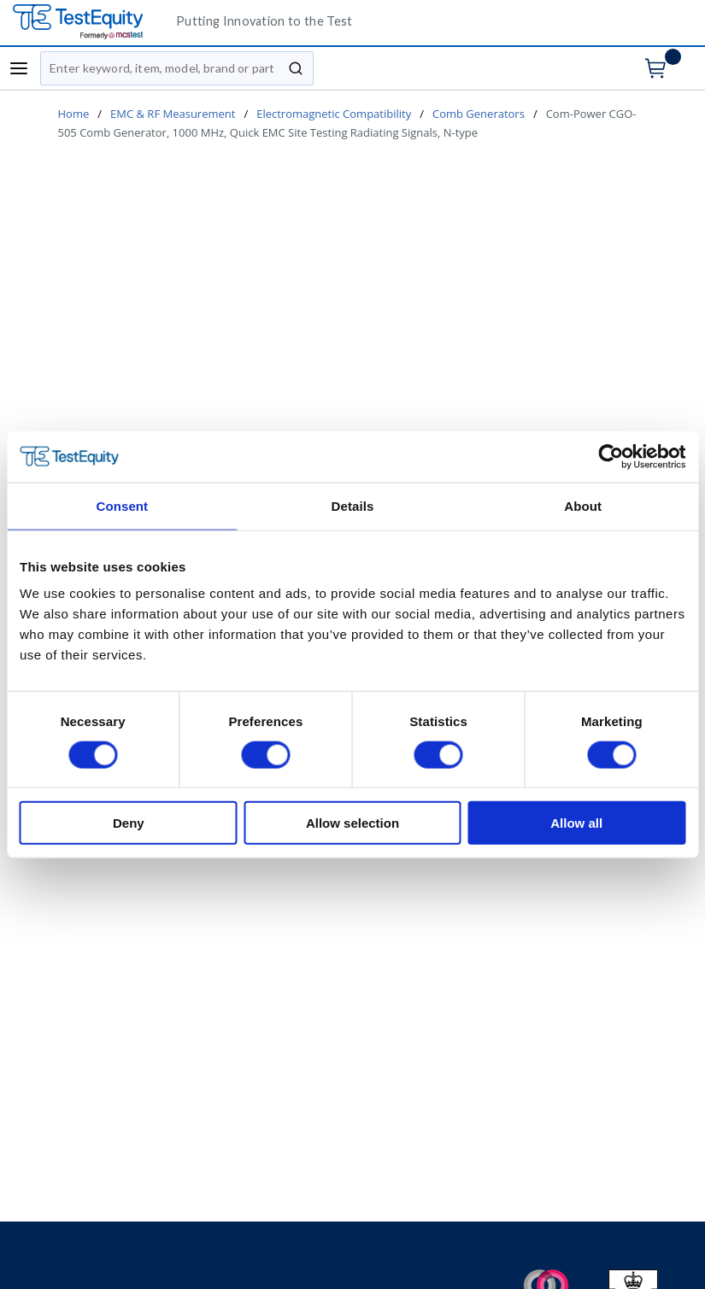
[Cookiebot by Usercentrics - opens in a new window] (610, 456)
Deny (128, 823)
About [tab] (583, 505)
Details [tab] (353, 505)
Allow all (576, 823)
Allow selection (352, 823)
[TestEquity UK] (88, 22)
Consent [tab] (122, 505)
